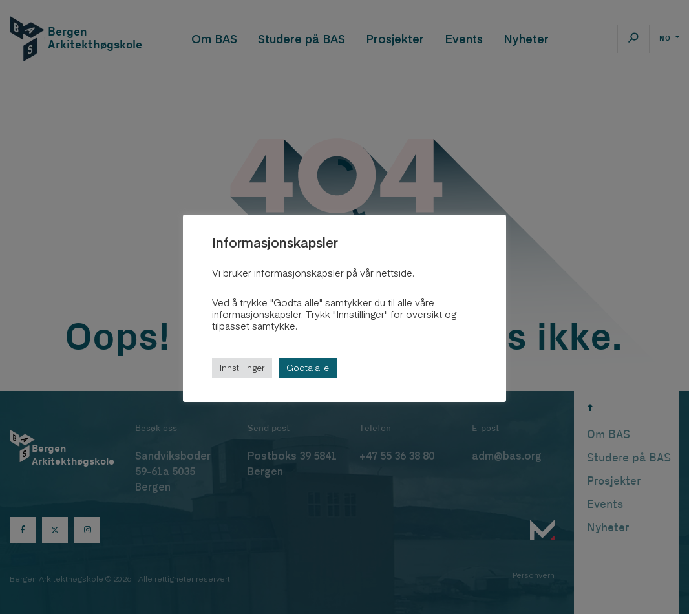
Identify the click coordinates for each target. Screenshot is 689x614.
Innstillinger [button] (242, 368)
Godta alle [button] (307, 368)
